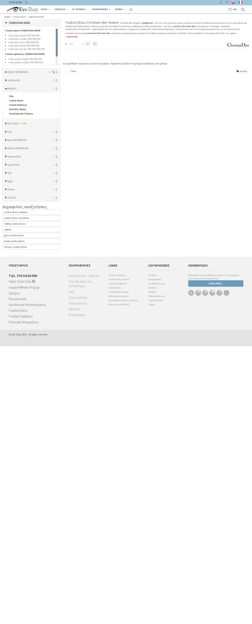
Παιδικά (13, 200)
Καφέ (13, 373)
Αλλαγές (74, 587)
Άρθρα (120, 9)
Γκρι (13, 365)
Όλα (12, 106)
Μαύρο (14, 337)
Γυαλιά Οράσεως (18, 132)
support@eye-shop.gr (24, 565)
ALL (12, 315)
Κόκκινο (15, 341)
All (10, 396)
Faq (71, 569)
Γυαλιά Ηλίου (19, 17)
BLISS (12, 251)
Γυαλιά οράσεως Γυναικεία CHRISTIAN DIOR (25, 62)
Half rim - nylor (17, 405)
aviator (12, 425)
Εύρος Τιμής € (17, 150)
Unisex (12, 182)
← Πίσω (72, 71)
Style (9, 389)
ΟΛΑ (11, 80)
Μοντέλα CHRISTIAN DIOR (18, 273)
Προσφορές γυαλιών (118, 573)
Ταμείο (151, 582)
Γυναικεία (14, 195)
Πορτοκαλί (16, 333)
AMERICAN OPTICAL (20, 233)
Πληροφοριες (101, 9)
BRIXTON (14, 259)
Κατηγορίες (12, 116)
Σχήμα (10, 413)
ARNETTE (14, 242)
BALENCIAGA (16, 246)
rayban (7, 507)
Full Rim (13, 401)
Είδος (9, 170)
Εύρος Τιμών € (15, 159)
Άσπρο (14, 320)
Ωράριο (14, 571)
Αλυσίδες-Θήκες (17, 136)
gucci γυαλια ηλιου (14, 513)
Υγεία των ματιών (117, 553)
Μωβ (13, 328)
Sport (12, 186)
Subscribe (216, 561)
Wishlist (152, 569)
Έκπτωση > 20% (18, 455)
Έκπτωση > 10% (18, 450)
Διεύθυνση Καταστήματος (27, 582)
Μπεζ (13, 324)
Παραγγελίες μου (156, 573)
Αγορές (241, 71)
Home (7, 17)
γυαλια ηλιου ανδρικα (15, 490)
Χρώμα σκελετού (14, 308)
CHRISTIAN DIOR (36, 17)
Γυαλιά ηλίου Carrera (118, 557)
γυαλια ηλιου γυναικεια (16, 495)
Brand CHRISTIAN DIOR (16, 217)
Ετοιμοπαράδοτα (18, 97)
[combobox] (76, 44)
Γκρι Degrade (17, 369)
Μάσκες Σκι (15, 204)
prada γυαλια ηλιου (14, 518)
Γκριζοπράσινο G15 (21, 382)
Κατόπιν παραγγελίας (22, 101)
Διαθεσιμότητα (13, 89)
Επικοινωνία (18, 577)
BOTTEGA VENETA (19, 255)
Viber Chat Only (22, 559)
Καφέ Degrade (18, 378)
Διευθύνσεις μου (156, 561)
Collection (11, 462)
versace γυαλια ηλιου (15, 524)
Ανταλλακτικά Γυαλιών (21, 141)
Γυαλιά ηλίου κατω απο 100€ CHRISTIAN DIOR (26, 49)
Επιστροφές (77, 593)
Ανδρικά (13, 191)
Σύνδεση (152, 553)
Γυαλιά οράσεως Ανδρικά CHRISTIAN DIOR (25, 59)
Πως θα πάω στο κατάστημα (80, 561)
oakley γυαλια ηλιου (15, 501)
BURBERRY (15, 264)
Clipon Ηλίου (17, 360)
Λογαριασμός (154, 557)
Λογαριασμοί (78, 581)
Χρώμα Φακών (13, 348)
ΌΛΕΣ (12, 470)
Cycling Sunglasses (117, 561)
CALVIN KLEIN (17, 268)
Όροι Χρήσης (78, 575)
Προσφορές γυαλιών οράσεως (123, 578)
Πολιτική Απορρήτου (24, 600)
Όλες (13, 446)
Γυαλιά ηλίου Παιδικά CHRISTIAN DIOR (23, 45)
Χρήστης (152, 565)
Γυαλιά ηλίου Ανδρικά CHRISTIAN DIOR (24, 35)
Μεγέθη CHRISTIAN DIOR (17, 72)
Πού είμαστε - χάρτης (84, 553)
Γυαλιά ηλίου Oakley (118, 569)
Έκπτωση (11, 438)
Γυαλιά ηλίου (114, 565)
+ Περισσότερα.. (71, 37)
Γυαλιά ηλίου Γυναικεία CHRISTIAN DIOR (24, 38)
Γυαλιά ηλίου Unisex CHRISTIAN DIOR (23, 42)
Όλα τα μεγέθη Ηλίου (118, 582)
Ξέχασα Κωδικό (155, 578)
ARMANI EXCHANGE (20, 238)
